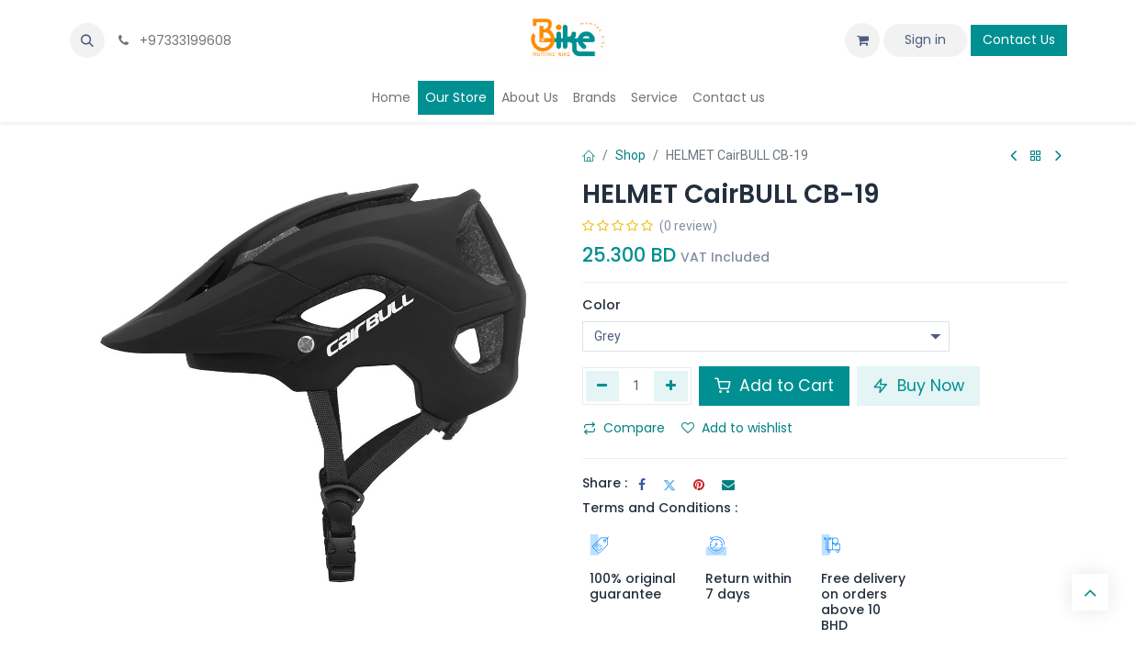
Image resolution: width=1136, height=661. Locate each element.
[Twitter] (669, 484)
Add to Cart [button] (774, 386)
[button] (87, 40)
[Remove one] (603, 385)
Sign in (925, 39)
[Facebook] (642, 484)
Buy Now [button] (918, 386)
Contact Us (1019, 39)
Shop (630, 155)
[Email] (728, 484)
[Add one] (671, 385)
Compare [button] (624, 428)
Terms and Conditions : (659, 508)
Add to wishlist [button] (737, 428)
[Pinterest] (698, 484)
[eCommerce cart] (862, 40)
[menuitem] (391, 98)
